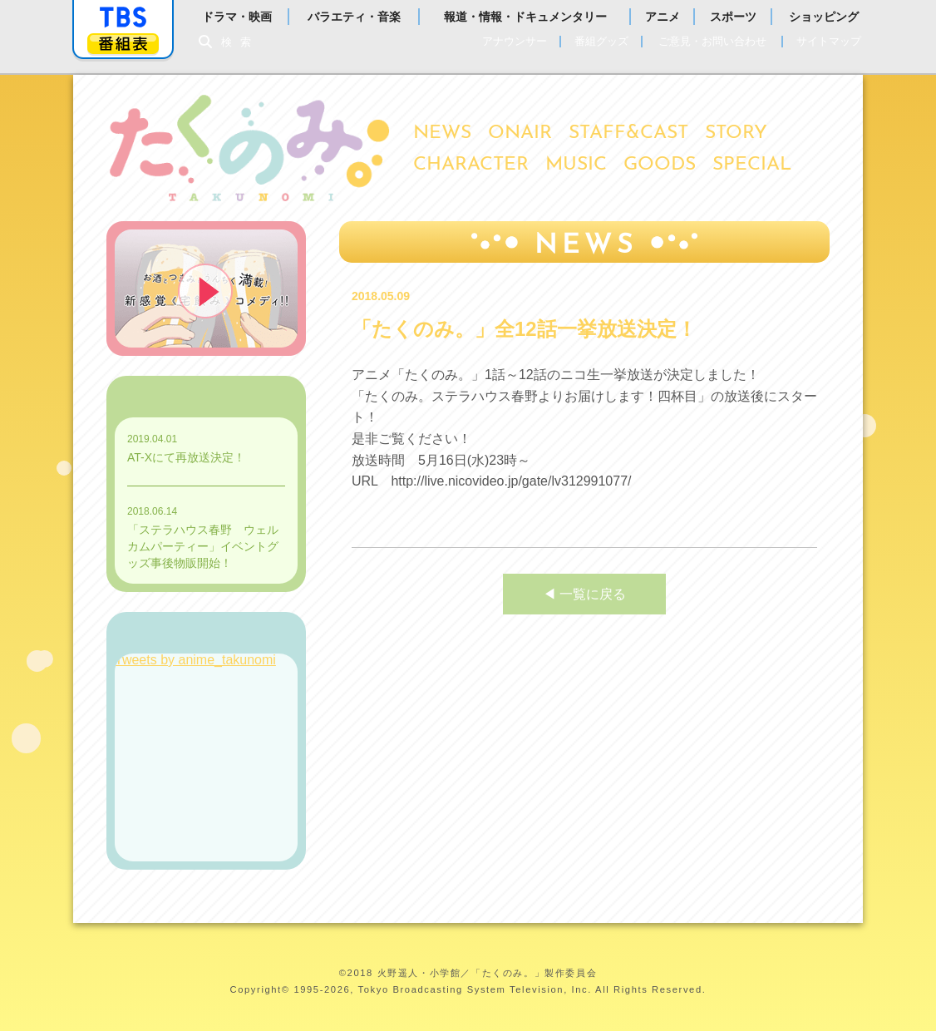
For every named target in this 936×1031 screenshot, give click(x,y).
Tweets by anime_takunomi (195, 660)
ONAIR (520, 133)
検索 (240, 42)
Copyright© (260, 989)
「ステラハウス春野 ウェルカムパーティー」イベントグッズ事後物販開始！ (202, 546)
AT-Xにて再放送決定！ (186, 457)
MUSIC (576, 165)
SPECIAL (751, 165)
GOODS (659, 165)
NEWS (442, 133)
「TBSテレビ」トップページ (123, 17)
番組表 (123, 43)
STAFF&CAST (628, 133)
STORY (736, 133)
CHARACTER (471, 165)
